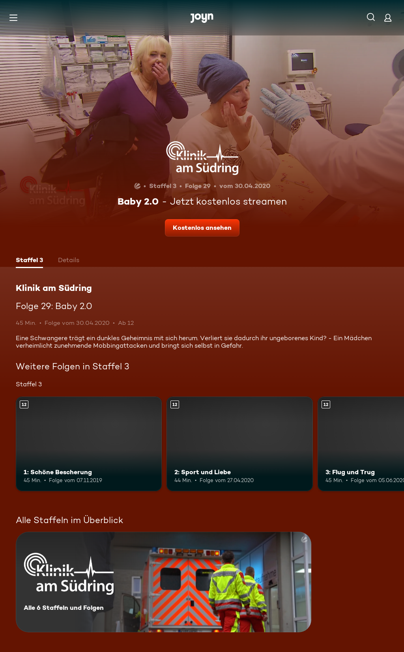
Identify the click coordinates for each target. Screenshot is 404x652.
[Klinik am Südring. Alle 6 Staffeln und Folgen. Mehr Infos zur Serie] (163, 582)
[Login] (387, 17)
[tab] (29, 261)
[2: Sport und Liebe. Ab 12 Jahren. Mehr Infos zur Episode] (239, 444)
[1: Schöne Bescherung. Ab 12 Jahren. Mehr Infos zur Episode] (89, 444)
